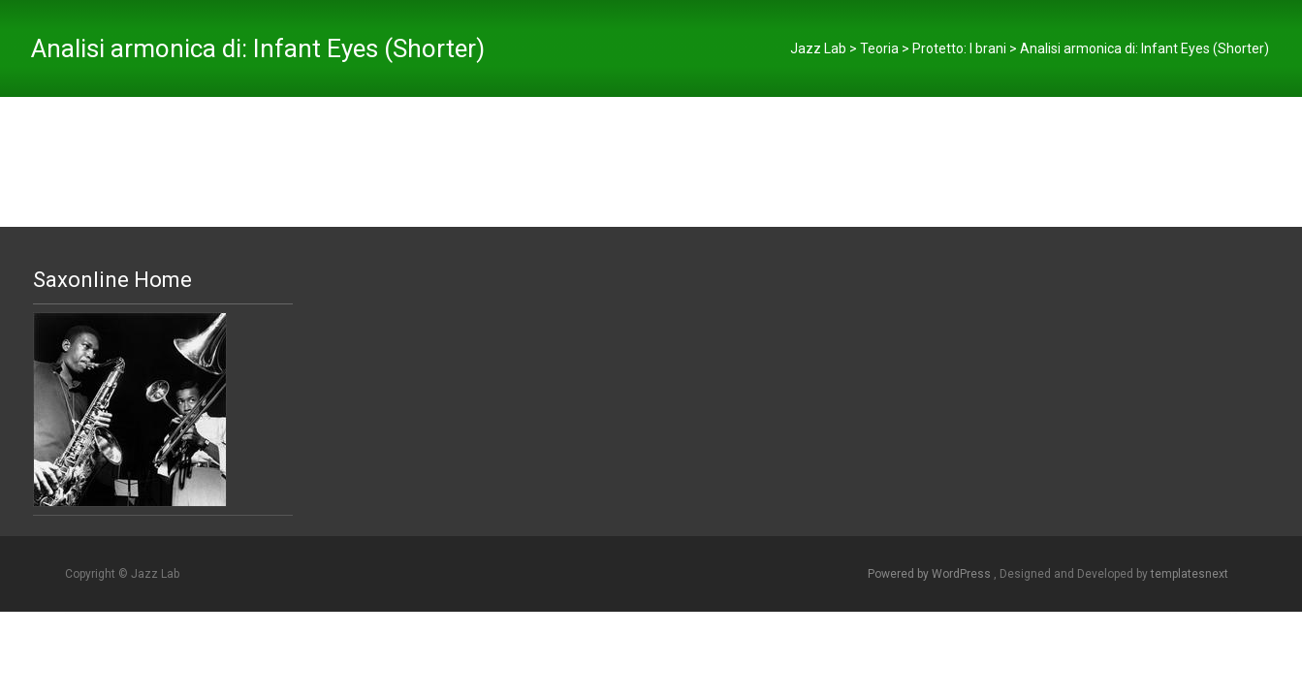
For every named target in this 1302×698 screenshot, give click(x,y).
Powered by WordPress (931, 574)
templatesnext (1189, 574)
